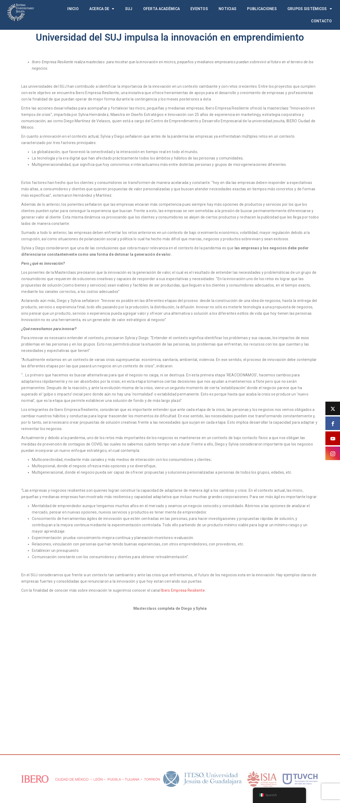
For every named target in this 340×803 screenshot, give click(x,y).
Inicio (73, 9)
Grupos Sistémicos (309, 8)
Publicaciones (262, 9)
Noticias (227, 9)
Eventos (199, 9)
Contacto (321, 21)
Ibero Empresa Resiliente (183, 590)
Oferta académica (161, 9)
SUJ (129, 9)
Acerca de (101, 8)
